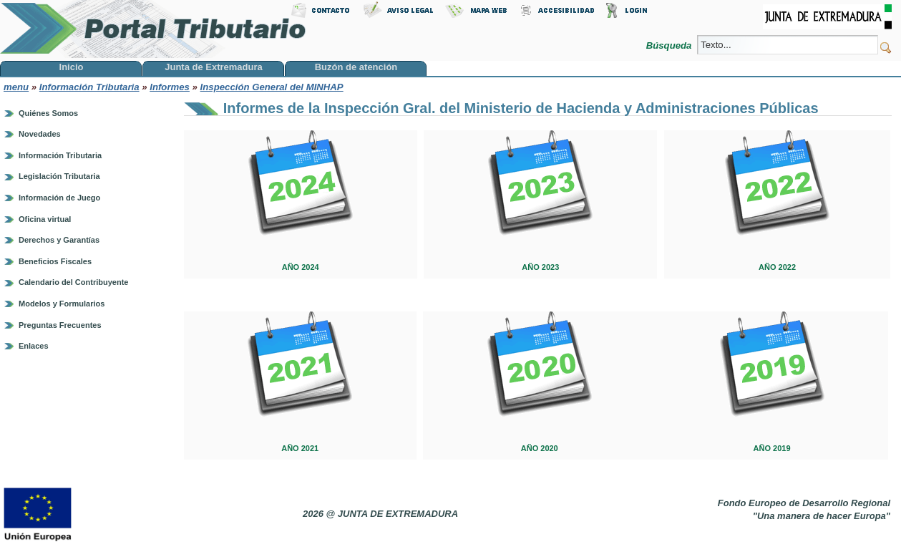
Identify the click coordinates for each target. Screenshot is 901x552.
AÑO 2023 (540, 267)
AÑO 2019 (772, 448)
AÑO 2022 (777, 267)
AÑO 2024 (300, 267)
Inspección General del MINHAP (272, 87)
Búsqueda (670, 45)
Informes (170, 87)
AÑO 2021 (299, 448)
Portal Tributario (153, 29)
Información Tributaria (89, 87)
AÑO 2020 (539, 448)
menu (16, 87)
